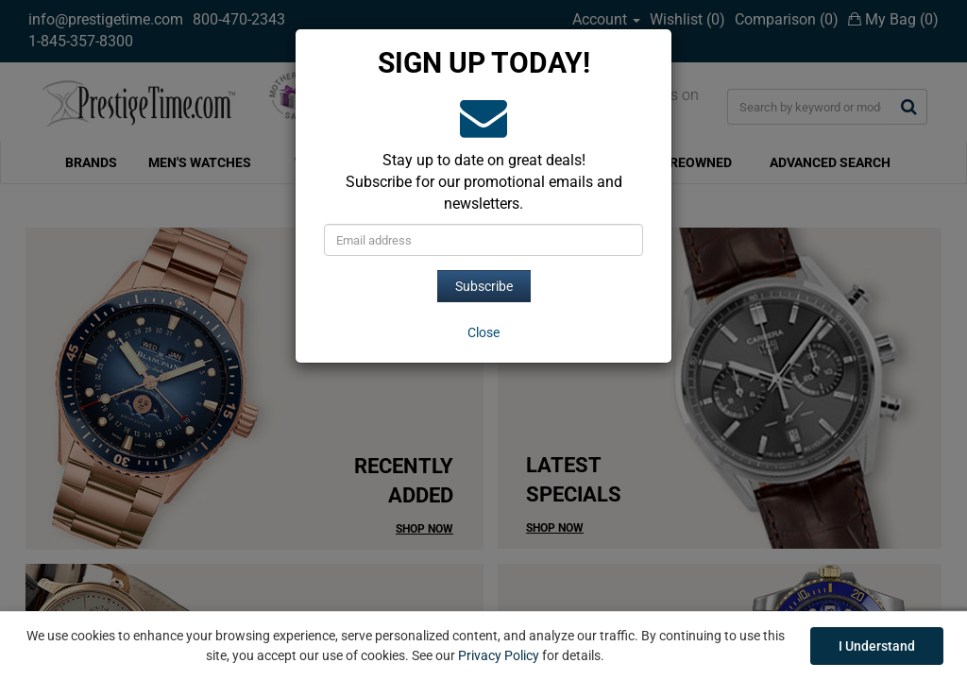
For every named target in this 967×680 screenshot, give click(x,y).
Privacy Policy (498, 655)
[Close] (483, 332)
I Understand (877, 646)
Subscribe (484, 286)
